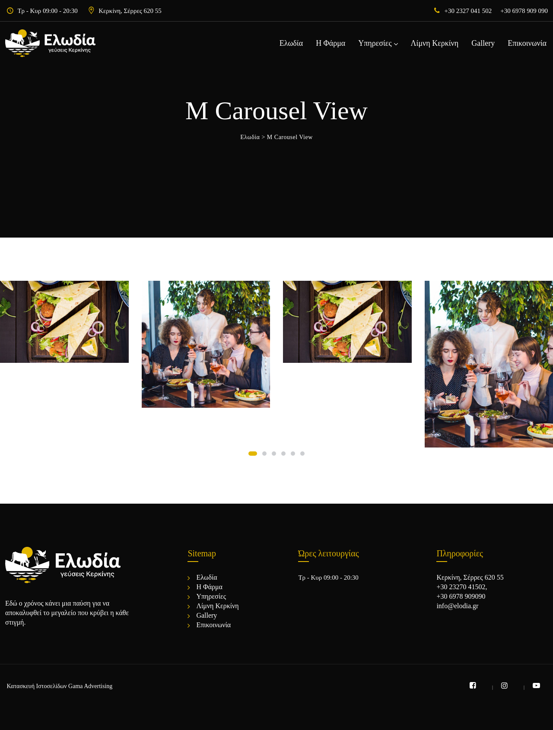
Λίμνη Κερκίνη (435, 43)
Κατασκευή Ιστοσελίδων (37, 686)
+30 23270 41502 (460, 586)
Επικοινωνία (527, 43)
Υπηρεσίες (374, 43)
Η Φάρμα (330, 43)
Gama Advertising (90, 686)
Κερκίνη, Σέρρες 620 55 (130, 10)
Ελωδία (291, 43)
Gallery (483, 43)
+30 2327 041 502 (468, 10)
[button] (252, 453)
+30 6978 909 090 (524, 10)
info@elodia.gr (457, 605)
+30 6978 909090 (460, 596)
